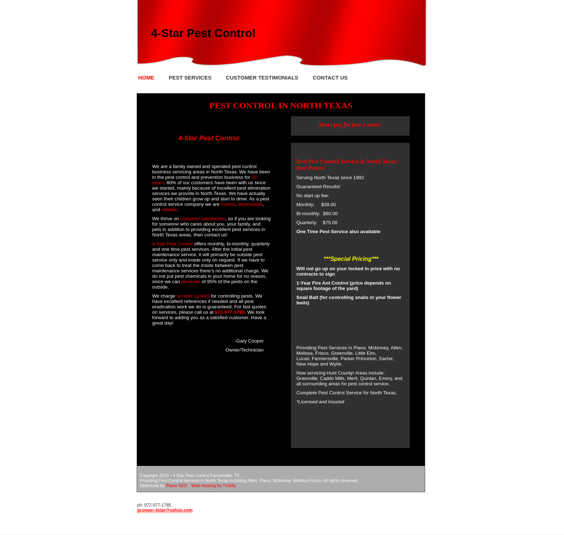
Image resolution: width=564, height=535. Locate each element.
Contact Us (330, 77)
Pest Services (190, 77)
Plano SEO (176, 485)
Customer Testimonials (262, 77)
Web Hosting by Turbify (213, 485)
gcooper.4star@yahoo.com (164, 510)
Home (146, 77)
